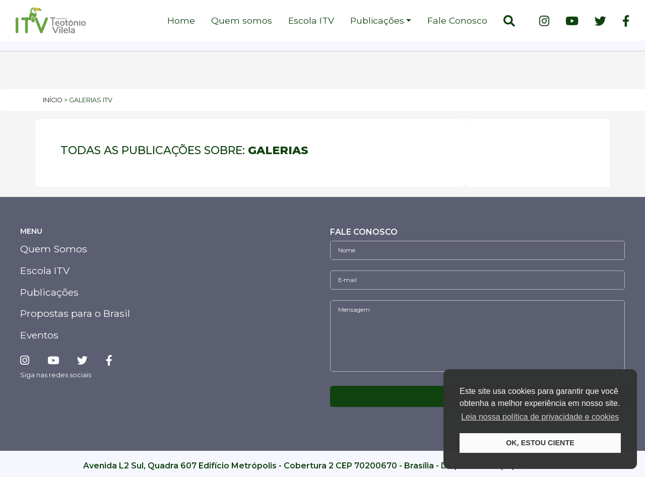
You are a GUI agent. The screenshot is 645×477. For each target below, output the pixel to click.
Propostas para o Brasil (75, 313)
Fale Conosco (457, 20)
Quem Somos (53, 249)
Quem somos (241, 20)
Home (181, 20)
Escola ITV (311, 20)
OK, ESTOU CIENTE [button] (540, 443)
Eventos (39, 335)
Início (52, 100)
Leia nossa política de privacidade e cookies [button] (540, 417)
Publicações (377, 20)
